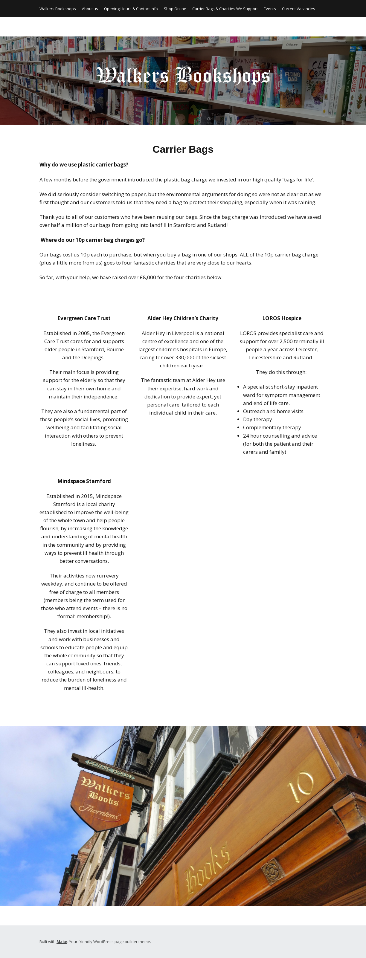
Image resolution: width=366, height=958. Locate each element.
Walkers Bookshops (57, 8)
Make (62, 941)
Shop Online (175, 8)
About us (90, 8)
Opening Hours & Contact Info (131, 8)
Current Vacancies (298, 8)
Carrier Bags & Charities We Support (225, 8)
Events (270, 8)
